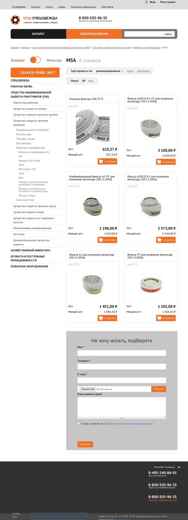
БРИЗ (21, 164)
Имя (81, 347)
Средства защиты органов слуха (34, 206)
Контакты (107, 7)
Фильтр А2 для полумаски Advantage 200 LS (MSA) (91, 256)
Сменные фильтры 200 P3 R (86, 99)
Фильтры (54, 60)
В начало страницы (164, 467)
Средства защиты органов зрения (35, 114)
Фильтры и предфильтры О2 (34, 152)
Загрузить (159, 388)
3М (20, 156)
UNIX (21, 173)
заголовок (143, 71)
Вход (152, 2)
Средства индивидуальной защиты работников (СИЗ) (61, 47)
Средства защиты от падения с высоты (34, 220)
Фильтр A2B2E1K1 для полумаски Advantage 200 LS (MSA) (148, 178)
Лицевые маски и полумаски (32, 130)
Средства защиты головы (30, 108)
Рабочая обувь (21, 86)
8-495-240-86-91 (162, 472)
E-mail (82, 374)
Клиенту (35, 7)
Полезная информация (83, 7)
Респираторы (23, 134)
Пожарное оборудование (29, 266)
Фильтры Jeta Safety (29, 160)
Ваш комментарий (89, 394)
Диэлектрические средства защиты (31, 242)
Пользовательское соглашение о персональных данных (60, 516)
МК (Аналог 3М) (27, 169)
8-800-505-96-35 (93, 17)
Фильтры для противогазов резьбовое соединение (33, 183)
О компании (19, 7)
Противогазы (23, 143)
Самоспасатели (25, 200)
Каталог (47, 34)
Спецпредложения (99, 34)
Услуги (49, 7)
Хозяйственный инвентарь (30, 250)
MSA (21, 177)
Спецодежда (20, 80)
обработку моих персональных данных (128, 423)
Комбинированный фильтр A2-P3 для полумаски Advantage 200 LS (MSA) (92, 178)
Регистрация (167, 2)
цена (130, 71)
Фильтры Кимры (27, 195)
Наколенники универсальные (32, 228)
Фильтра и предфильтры (147, 47)
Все (91, 80)
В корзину (110, 161)
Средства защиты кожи (28, 212)
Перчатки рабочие (25, 102)
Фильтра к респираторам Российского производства (33, 190)
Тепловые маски (25, 138)
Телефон (84, 360)
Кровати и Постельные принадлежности (28, 258)
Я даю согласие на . (115, 423)
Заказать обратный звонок (162, 499)
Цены (62, 7)
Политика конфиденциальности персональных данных (59, 512)
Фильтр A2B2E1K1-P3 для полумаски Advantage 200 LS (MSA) (150, 100)
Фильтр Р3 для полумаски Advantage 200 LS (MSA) (150, 256)
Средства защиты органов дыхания (112, 47)
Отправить (85, 444)
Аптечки (18, 234)
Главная (15, 47)
